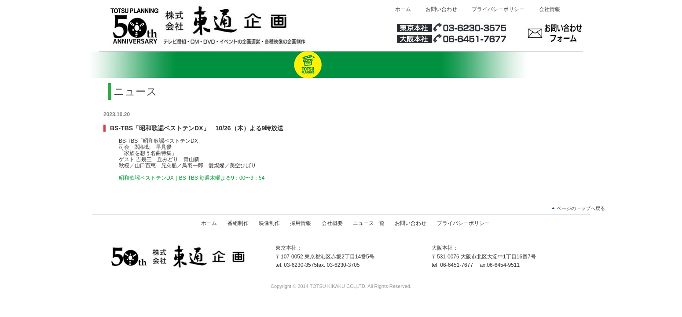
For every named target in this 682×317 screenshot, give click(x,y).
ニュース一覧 (369, 223)
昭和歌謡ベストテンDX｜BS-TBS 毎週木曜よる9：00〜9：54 (191, 178)
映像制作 (269, 223)
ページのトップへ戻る (581, 208)
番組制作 (238, 223)
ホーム (403, 9)
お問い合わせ (441, 9)
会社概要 (332, 223)
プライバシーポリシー (498, 9)
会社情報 (549, 9)
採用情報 (300, 223)
